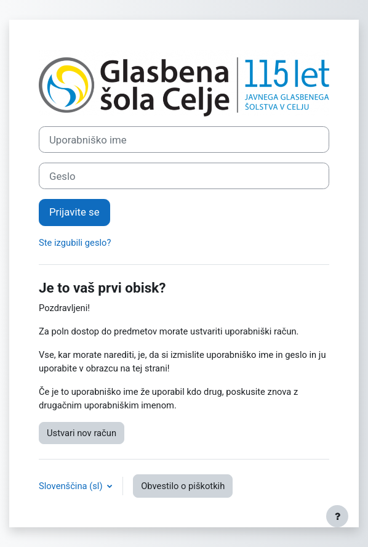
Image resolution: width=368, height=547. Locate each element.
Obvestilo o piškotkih (183, 486)
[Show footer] (337, 516)
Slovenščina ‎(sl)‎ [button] (72, 486)
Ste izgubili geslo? (75, 242)
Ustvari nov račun (81, 433)
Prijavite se (74, 212)
